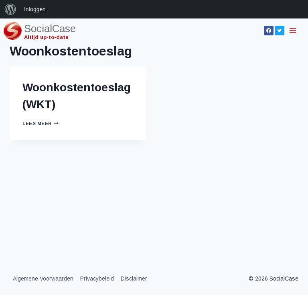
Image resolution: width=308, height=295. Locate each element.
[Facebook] (269, 30)
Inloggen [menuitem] (35, 9)
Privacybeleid (97, 278)
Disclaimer (134, 278)
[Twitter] (279, 30)
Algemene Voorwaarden (43, 278)
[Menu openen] (293, 30)
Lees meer (40, 123)
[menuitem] (10, 9)
